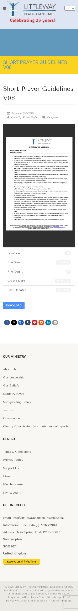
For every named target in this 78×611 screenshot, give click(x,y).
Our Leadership (14, 377)
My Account (12, 492)
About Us (9, 369)
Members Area (13, 484)
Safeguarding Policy (17, 402)
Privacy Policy (13, 460)
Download (13, 305)
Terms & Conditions (17, 452)
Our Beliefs (11, 385)
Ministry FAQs (13, 394)
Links (7, 476)
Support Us (11, 468)
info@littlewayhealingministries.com (38, 518)
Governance (11, 418)
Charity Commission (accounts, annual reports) (36, 426)
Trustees (9, 410)
